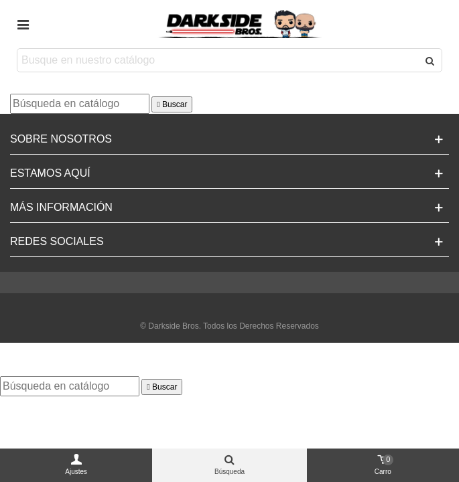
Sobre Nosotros (61, 139)
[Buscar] (79, 104)
